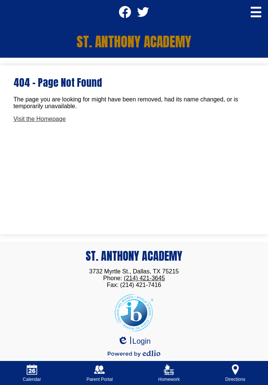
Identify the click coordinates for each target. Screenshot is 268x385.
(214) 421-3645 (144, 278)
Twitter (143, 14)
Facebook (125, 14)
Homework (169, 373)
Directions (235, 373)
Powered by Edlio (134, 353)
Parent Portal (99, 373)
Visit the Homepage (40, 119)
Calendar (32, 373)
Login (134, 341)
